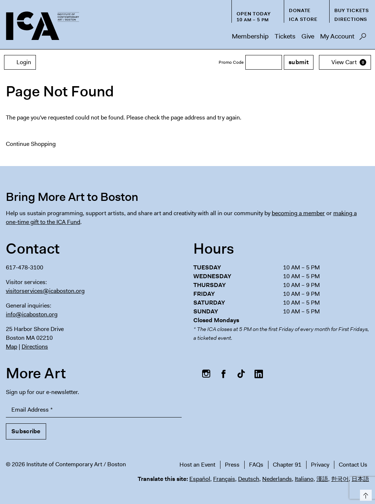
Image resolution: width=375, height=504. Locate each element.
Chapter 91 (287, 464)
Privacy (320, 464)
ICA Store (303, 19)
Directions (350, 19)
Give (307, 36)
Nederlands (277, 479)
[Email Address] (94, 409)
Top (364, 494)
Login (20, 62)
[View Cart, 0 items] (345, 62)
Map (11, 346)
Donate (300, 10)
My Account (337, 36)
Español (199, 479)
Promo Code (231, 62)
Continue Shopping (31, 144)
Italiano (304, 479)
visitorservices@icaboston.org (45, 291)
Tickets (285, 36)
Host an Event (197, 464)
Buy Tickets (351, 10)
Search (362, 38)
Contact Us (353, 464)
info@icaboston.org (31, 314)
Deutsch (248, 479)
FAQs (256, 464)
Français (224, 479)
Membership (250, 36)
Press (232, 464)
